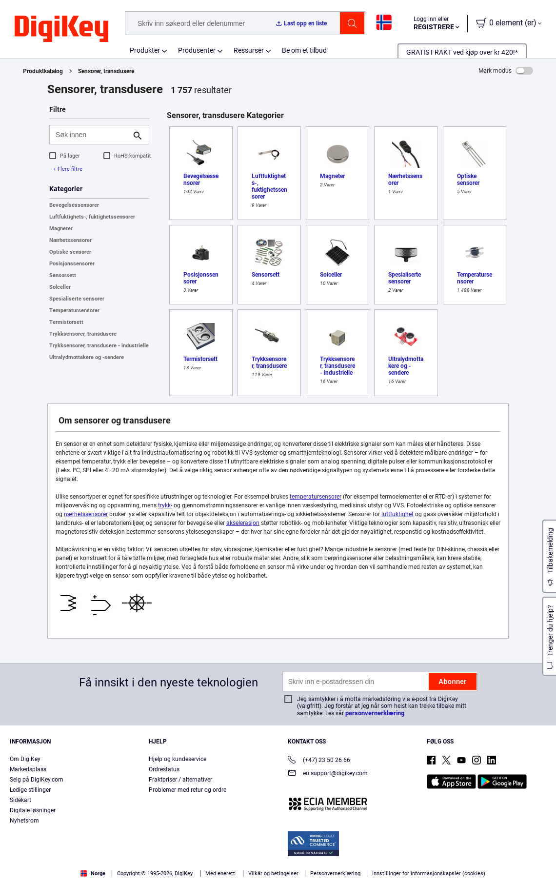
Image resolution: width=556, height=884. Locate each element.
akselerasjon (242, 523)
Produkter (145, 50)
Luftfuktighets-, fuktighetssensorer (92, 217)
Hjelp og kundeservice (177, 759)
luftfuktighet (397, 514)
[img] (61, 29)
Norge (92, 873)
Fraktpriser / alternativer (180, 779)
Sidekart (20, 800)
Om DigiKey (25, 759)
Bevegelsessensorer (74, 205)
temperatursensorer (315, 496)
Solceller (60, 287)
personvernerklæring (374, 713)
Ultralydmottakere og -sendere (86, 357)
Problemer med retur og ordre (187, 789)
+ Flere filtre (67, 169)
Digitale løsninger (33, 810)
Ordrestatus (164, 769)
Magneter (61, 228)
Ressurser (249, 50)
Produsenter (197, 50)
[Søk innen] (91, 134)
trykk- (165, 505)
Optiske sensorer (70, 252)
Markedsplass (28, 769)
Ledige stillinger (30, 789)
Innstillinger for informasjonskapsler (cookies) (428, 873)
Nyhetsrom (24, 820)
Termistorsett (66, 322)
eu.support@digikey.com (328, 774)
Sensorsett (62, 275)
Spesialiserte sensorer (76, 298)
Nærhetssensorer (70, 240)
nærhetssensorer (86, 514)
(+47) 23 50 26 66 (319, 760)
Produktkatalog (43, 71)
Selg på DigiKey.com (36, 779)
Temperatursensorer (74, 310)
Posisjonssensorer (72, 263)
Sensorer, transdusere (106, 71)
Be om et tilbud (304, 50)
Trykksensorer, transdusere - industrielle (99, 345)
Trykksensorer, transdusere (83, 334)
